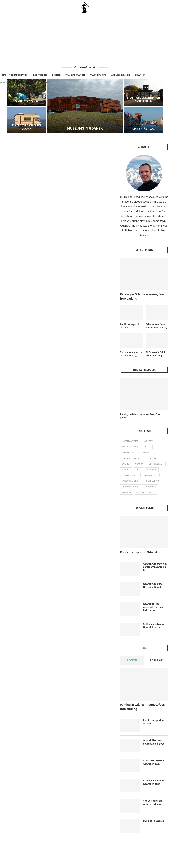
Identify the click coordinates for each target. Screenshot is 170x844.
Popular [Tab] (156, 660)
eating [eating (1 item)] (152, 458)
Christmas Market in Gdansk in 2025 (131, 354)
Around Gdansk (120, 75)
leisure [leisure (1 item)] (126, 470)
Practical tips (97, 75)
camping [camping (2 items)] (144, 452)
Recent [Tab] (132, 660)
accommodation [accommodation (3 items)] (130, 441)
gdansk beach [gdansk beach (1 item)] (156, 464)
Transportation (75, 75)
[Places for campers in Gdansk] (26, 120)
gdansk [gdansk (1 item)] (139, 464)
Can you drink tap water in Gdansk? (153, 802)
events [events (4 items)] (125, 464)
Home (3, 75)
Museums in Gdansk (85, 128)
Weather (140, 75)
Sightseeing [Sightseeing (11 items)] (152, 481)
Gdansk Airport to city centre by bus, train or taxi (155, 567)
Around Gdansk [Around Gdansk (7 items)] (130, 447)
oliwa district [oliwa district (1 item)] (129, 475)
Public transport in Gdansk (130, 326)
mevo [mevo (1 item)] (138, 470)
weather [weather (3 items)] (126, 492)
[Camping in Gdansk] (26, 92)
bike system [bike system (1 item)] (128, 452)
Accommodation (18, 75)
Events (56, 75)
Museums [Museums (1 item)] (151, 470)
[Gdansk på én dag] (143, 120)
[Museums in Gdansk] (85, 106)
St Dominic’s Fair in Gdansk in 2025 (156, 354)
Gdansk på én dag (143, 128)
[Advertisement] (85, 39)
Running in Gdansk (153, 821)
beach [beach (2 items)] (147, 447)
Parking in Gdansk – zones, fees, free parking (142, 296)
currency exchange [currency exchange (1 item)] (132, 458)
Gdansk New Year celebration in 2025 (156, 326)
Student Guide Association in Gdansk (144, 201)
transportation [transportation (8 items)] (130, 487)
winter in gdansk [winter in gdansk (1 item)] (146, 492)
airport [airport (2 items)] (148, 441)
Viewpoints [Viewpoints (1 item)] (150, 487)
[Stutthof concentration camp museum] (143, 92)
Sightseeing (40, 75)
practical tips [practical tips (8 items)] (150, 475)
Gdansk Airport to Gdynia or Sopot (153, 586)
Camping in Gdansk (27, 101)
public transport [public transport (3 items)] (131, 481)
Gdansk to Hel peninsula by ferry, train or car (153, 607)
